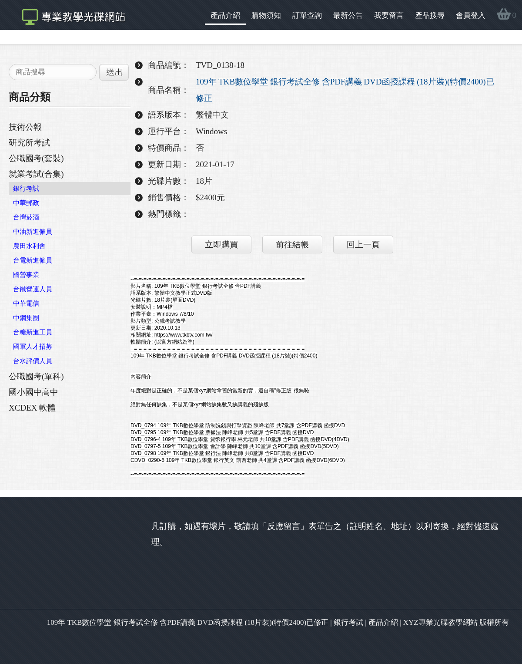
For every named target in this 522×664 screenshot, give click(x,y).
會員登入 (470, 15)
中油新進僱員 (32, 231)
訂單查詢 (307, 15)
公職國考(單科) (36, 376)
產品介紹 (225, 15)
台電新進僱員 (32, 260)
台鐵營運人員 (32, 289)
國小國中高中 (33, 392)
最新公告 (348, 15)
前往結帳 (292, 244)
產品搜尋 (430, 15)
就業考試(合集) (36, 174)
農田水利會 (29, 246)
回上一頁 (363, 244)
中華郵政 (26, 202)
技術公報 (25, 126)
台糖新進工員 (32, 332)
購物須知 (266, 15)
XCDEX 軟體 (32, 407)
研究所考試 (29, 142)
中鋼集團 (26, 317)
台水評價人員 (32, 360)
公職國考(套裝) (36, 158)
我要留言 (389, 15)
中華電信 (26, 303)
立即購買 (221, 244)
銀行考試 (26, 188)
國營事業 (26, 274)
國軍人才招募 (32, 346)
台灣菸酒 (26, 217)
